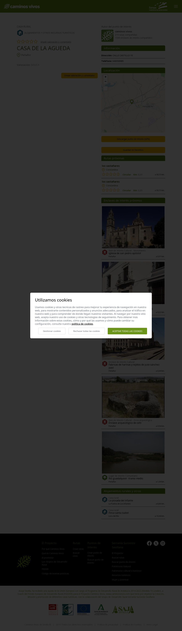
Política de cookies (82, 324)
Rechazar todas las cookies (86, 331)
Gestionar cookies (52, 331)
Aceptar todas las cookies (127, 331)
